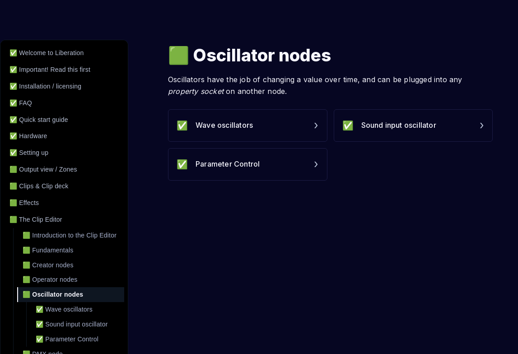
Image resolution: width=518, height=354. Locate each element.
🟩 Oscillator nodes (53, 294)
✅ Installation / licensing (45, 86)
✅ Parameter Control (67, 339)
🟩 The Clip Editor (35, 219)
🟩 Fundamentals (48, 250)
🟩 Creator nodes (48, 265)
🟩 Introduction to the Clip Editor (70, 235)
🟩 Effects (24, 202)
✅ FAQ (20, 103)
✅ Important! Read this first (49, 69)
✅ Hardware (28, 136)
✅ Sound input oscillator (72, 324)
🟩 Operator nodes (50, 279)
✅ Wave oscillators (64, 309)
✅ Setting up (28, 152)
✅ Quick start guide (38, 119)
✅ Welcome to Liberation (46, 52)
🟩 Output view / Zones (43, 169)
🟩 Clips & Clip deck (39, 186)
